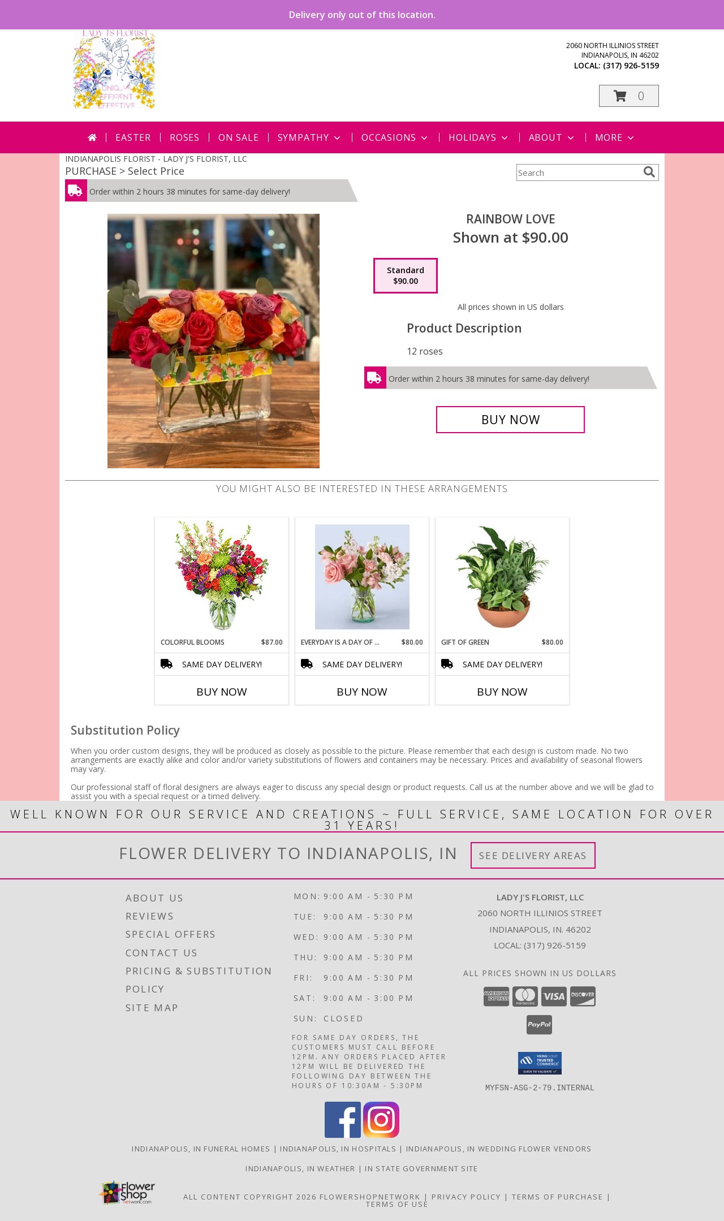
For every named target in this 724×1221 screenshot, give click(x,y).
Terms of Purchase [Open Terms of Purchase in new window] (558, 1196)
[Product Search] (577, 172)
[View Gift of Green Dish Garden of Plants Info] (502, 577)
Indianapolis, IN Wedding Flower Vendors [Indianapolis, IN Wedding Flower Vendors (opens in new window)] (499, 1148)
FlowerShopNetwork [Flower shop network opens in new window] (370, 1196)
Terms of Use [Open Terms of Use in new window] (397, 1203)
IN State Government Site (421, 1168)
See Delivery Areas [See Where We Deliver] (533, 855)
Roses (185, 137)
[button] (629, 96)
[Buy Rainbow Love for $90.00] (510, 419)
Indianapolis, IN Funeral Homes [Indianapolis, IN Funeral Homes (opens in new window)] (201, 1148)
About (552, 137)
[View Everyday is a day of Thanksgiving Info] (362, 577)
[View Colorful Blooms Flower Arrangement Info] (222, 577)
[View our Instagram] (381, 1134)
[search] (649, 172)
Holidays (479, 137)
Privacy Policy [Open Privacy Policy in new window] (466, 1196)
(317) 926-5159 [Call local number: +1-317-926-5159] (631, 65)
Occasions (395, 137)
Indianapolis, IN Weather (300, 1168)
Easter (133, 137)
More (615, 137)
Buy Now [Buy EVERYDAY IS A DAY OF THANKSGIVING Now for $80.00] (362, 691)
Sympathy (310, 137)
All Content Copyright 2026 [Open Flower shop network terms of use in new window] (250, 1196)
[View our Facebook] (343, 1134)
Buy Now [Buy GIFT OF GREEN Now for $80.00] (502, 691)
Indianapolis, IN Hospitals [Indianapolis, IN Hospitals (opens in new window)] (338, 1148)
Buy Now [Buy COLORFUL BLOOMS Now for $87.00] (221, 691)
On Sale (238, 137)
